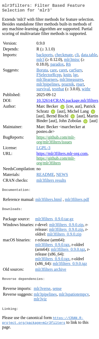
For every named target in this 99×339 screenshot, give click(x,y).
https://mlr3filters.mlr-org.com (62, 155)
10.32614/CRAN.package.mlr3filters (67, 102)
